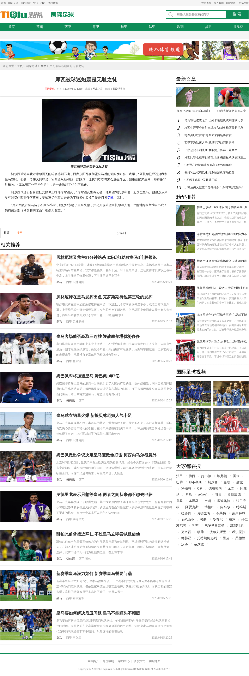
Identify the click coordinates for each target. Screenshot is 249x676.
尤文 (230, 488)
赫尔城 (199, 544)
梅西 (192, 476)
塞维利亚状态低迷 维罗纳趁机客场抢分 (209, 172)
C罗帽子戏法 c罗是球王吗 (200, 179)
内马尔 (225, 507)
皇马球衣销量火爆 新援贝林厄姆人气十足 (94, 415)
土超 (208, 501)
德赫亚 (186, 538)
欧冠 (180, 27)
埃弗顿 (222, 476)
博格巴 (209, 507)
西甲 (68, 27)
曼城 (239, 482)
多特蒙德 (234, 494)
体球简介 (93, 661)
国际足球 (13, 3)
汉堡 (184, 544)
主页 (20, 66)
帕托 (203, 519)
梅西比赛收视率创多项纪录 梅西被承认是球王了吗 (216, 157)
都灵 (218, 494)
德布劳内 (215, 488)
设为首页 (206, 2)
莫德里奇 (203, 513)
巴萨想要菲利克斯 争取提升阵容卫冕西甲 (210, 150)
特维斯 (241, 507)
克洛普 (186, 532)
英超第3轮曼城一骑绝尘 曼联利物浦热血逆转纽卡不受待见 (222, 288)
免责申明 (108, 661)
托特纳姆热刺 (207, 538)
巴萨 (179, 482)
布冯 (232, 519)
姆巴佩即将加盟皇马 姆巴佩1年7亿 (87, 376)
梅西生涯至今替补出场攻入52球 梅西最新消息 (213, 127)
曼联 (227, 482)
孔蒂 (195, 525)
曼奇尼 (218, 519)
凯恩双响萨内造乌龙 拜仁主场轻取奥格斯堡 (222, 342)
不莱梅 (221, 513)
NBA (35, 3)
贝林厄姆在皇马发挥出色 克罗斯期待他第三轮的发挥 (104, 297)
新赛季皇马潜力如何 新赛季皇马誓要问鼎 (94, 573)
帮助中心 (124, 661)
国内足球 (26, 3)
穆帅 (200, 532)
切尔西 (70, 558)
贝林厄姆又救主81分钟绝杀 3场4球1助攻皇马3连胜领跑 (106, 257)
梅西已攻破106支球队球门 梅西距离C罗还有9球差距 (222, 208)
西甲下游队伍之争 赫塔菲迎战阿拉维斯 (209, 142)
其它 (208, 27)
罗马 (188, 494)
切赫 (110, 197)
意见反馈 (244, 2)
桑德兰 (240, 538)
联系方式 (139, 661)
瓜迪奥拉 (223, 501)
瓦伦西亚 (187, 519)
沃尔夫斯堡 (217, 532)
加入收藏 (219, 2)
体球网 (21, 15)
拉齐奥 (186, 513)
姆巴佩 (70, 400)
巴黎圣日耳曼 (214, 525)
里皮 (226, 538)
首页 (3, 3)
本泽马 (194, 501)
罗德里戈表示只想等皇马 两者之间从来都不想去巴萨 (104, 494)
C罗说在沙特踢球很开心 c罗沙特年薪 (208, 165)
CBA (43, 3)
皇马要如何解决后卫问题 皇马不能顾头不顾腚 (98, 613)
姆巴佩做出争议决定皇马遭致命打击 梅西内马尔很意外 (106, 455)
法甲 (152, 27)
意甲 (96, 27)
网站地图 (231, 2)
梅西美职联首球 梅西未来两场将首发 (208, 135)
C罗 (200, 488)
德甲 (124, 27)
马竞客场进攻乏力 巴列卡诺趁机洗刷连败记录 (213, 120)
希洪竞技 (238, 532)
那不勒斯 (195, 482)
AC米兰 (203, 494)
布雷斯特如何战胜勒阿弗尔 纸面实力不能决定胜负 (222, 235)
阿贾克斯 (192, 507)
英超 (39, 27)
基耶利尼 (236, 525)
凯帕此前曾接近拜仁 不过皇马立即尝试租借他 (98, 534)
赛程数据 (53, 2)
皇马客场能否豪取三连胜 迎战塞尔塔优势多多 (98, 336)
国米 (236, 476)
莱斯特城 (238, 513)
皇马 (20, 232)
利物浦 (186, 488)
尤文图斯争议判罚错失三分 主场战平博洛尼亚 (222, 315)
